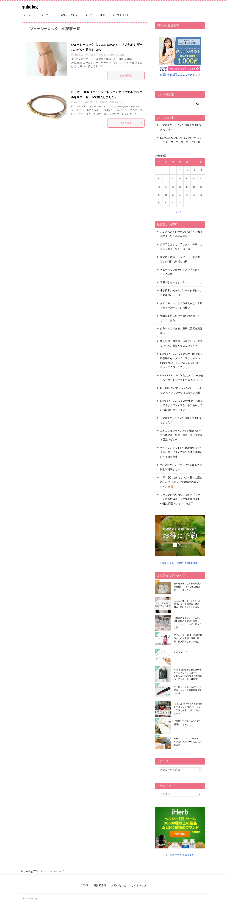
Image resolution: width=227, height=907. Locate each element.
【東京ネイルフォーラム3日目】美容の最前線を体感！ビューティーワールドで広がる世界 (187, 623)
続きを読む (131, 75)
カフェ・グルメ (69, 15)
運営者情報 (99, 885)
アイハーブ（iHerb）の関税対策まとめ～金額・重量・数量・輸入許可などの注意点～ (188, 638)
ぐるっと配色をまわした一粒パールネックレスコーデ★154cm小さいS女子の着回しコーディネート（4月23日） (188, 674)
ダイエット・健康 (95, 15)
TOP (31, 871)
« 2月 (179, 212)
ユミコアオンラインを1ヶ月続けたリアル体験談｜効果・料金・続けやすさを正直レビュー (181, 435)
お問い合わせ (118, 885)
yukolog (30, 6)
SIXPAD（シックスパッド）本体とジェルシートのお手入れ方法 (187, 741)
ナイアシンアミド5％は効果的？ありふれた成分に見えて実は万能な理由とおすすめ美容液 (181, 452)
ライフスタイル (120, 15)
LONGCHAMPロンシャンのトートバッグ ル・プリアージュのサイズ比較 (180, 140)
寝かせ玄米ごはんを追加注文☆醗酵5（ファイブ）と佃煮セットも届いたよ (187, 586)
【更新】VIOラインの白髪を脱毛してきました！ (181, 127)
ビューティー (45, 15)
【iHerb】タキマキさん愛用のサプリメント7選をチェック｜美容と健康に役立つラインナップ (188, 709)
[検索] (180, 104)
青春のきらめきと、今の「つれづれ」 (181, 282)
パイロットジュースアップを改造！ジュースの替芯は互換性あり (187, 690)
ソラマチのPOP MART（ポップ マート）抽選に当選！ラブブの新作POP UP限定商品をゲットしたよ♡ (180, 499)
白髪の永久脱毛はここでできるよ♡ (180, 74)
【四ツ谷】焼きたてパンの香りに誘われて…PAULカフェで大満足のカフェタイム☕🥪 (181, 482)
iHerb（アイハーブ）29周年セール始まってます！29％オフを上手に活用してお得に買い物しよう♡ (181, 405)
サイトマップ (180, 652)
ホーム (27, 15)
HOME (84, 885)
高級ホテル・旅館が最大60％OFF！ (181, 563)
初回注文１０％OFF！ (182, 855)
